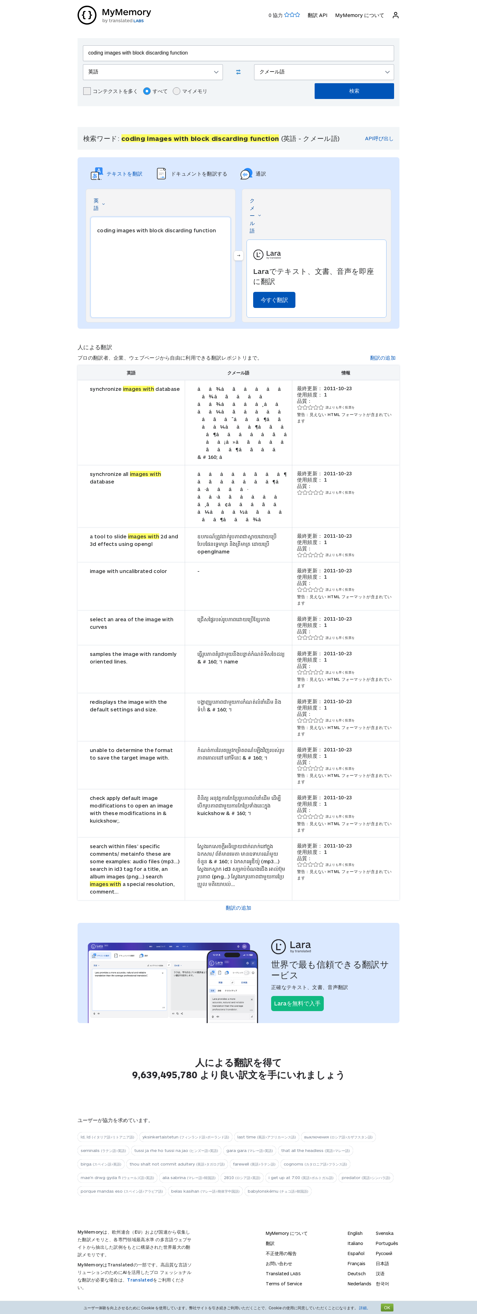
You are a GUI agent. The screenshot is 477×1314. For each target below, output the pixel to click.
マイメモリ (190, 91)
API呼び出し (379, 138)
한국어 (382, 1283)
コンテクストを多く (110, 91)
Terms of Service (284, 1283)
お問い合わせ (279, 1263)
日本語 (382, 1263)
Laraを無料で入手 (297, 1003)
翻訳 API (318, 15)
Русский (384, 1253)
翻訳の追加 (383, 358)
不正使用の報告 (281, 1253)
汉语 (380, 1273)
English (355, 1233)
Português (387, 1243)
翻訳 (270, 1243)
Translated (140, 1279)
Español (356, 1253)
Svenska (384, 1233)
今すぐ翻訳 (274, 299)
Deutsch (357, 1273)
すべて (155, 91)
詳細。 (364, 1307)
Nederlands (359, 1283)
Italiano (355, 1243)
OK (387, 1307)
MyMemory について (359, 15)
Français (356, 1263)
